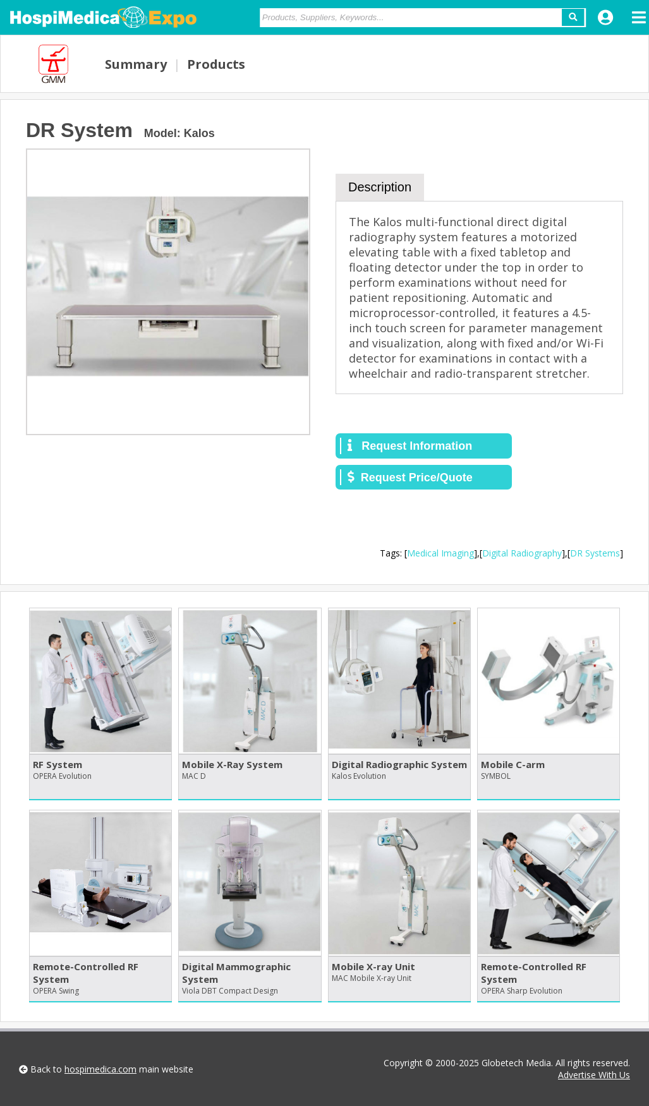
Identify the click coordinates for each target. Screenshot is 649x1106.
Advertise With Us (594, 1075)
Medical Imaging (440, 553)
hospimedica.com (100, 1069)
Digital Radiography (522, 553)
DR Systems (595, 553)
